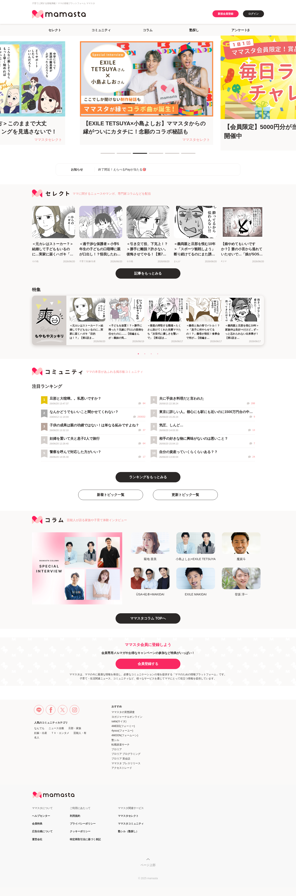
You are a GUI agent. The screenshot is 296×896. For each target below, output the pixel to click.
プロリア (116, 749)
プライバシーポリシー (83, 823)
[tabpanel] (148, 93)
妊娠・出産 (40, 733)
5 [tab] (167, 155)
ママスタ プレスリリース (125, 763)
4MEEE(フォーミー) (123, 726)
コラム (148, 30)
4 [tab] (151, 155)
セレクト (54, 30)
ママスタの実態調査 (123, 712)
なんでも (39, 728)
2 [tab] (119, 155)
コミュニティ (101, 30)
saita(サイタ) (118, 721)
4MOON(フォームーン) (124, 735)
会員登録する (148, 664)
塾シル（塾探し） (128, 831)
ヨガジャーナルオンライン (126, 716)
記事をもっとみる (148, 273)
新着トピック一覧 (110, 495)
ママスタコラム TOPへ (148, 618)
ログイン (253, 13)
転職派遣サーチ (120, 744)
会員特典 (37, 823)
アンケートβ (240, 30)
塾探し (194, 30)
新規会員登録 (225, 13)
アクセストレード (121, 767)
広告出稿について (42, 831)
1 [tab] (103, 155)
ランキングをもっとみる (148, 477)
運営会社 (37, 839)
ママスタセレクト (128, 816)
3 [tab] (135, 155)
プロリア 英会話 (120, 758)
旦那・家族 (74, 728)
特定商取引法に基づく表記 (85, 839)
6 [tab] (183, 155)
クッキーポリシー (80, 831)
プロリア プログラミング (125, 753)
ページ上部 (148, 865)
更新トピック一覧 (185, 495)
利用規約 (75, 816)
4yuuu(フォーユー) (122, 730)
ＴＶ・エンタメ (60, 733)
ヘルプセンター (41, 816)
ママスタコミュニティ (131, 823)
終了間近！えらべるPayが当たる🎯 (122, 169)
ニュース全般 (56, 728)
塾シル (115, 740)
